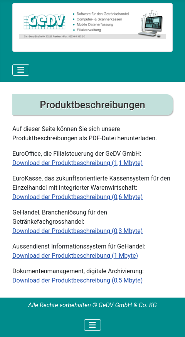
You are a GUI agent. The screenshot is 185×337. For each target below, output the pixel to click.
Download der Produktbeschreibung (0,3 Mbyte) (77, 231)
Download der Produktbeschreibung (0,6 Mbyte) (77, 197)
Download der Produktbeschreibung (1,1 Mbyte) (77, 163)
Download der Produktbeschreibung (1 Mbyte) (75, 255)
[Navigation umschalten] (20, 70)
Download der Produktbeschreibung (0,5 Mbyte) (77, 280)
